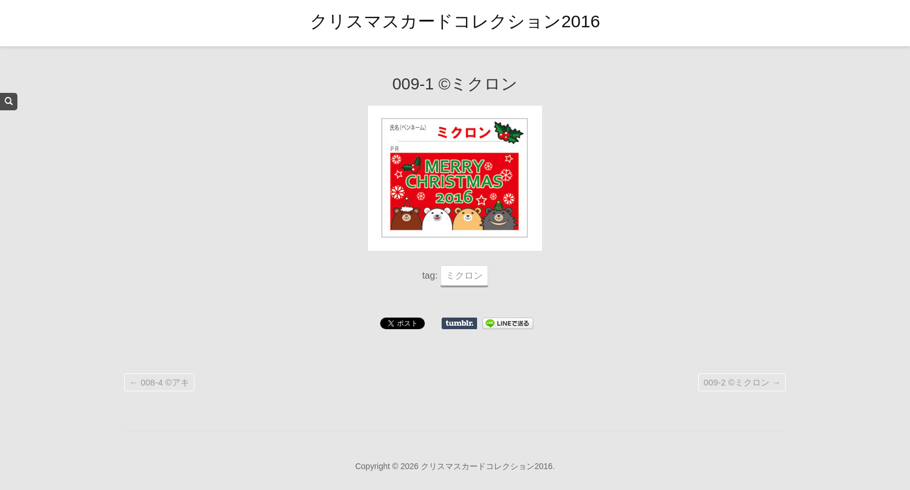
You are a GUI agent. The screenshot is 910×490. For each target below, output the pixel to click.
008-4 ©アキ (159, 382)
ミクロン (464, 275)
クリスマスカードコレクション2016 (455, 21)
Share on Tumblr (459, 323)
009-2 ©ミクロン (742, 382)
